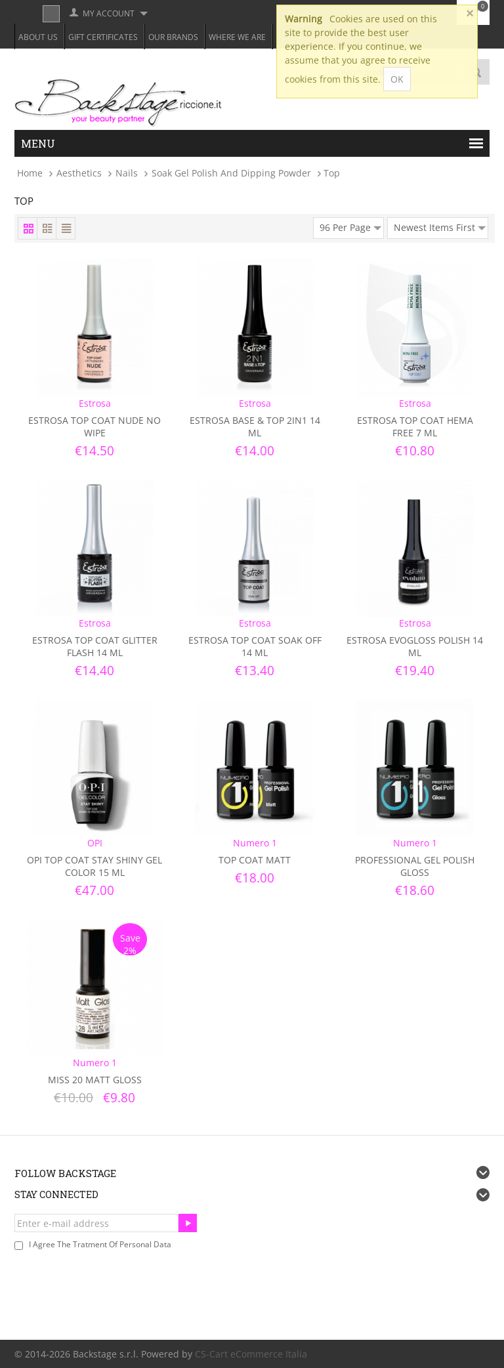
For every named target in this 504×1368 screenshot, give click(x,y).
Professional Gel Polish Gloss (414, 866)
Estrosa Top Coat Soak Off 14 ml (255, 646)
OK (397, 79)
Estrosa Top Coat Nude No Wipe (94, 426)
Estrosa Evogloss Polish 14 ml (414, 646)
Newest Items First (440, 226)
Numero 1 (255, 843)
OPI (94, 843)
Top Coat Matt (255, 860)
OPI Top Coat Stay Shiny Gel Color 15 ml (94, 866)
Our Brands (173, 37)
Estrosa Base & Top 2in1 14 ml (255, 426)
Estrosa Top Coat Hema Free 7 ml (415, 426)
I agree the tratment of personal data (100, 1244)
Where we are (237, 37)
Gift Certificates (103, 37)
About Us (38, 37)
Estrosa (95, 403)
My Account (109, 13)
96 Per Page (350, 226)
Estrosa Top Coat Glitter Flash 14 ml (95, 646)
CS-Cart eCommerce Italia (251, 1354)
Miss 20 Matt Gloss (95, 1079)
